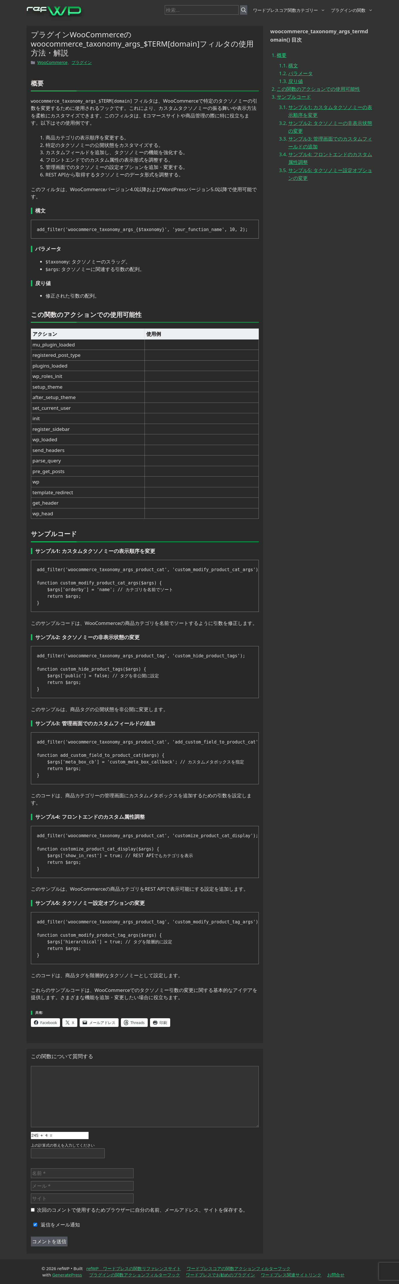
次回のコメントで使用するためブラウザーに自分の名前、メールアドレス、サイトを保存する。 (142, 1209)
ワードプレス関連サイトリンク (291, 1275)
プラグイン (82, 62)
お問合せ (335, 1275)
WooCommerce (53, 62)
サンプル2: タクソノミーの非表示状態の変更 (330, 127)
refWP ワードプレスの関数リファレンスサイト (133, 1268)
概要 (281, 55)
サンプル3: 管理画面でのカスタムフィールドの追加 (330, 142)
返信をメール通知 (55, 1224)
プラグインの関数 (352, 10)
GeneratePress (67, 1275)
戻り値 (295, 81)
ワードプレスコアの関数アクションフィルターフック (239, 1268)
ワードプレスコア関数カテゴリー (289, 10)
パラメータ (300, 73)
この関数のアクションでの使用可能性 (318, 89)
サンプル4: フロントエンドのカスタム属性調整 (330, 158)
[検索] (243, 10)
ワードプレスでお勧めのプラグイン (220, 1275)
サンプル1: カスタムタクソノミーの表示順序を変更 (330, 111)
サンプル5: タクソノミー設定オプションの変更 (330, 174)
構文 (293, 65)
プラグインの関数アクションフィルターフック (134, 1275)
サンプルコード (294, 96)
